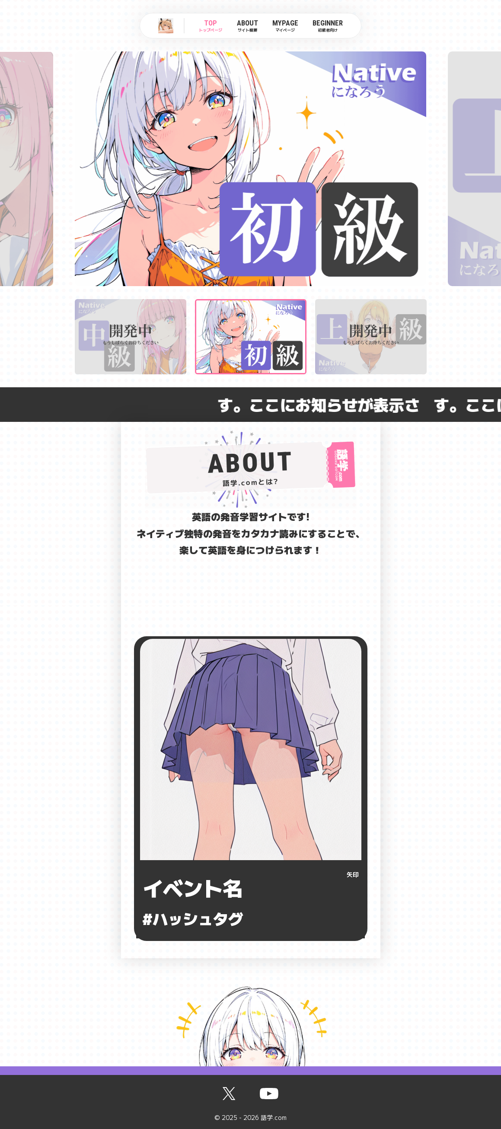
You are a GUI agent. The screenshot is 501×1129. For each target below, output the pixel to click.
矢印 (353, 874)
